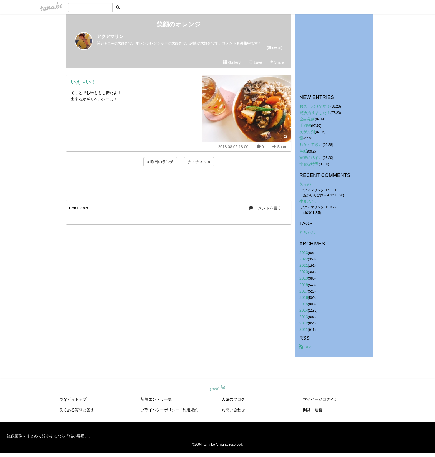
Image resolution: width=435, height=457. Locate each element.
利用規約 (190, 410)
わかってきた (311, 144)
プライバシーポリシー (160, 410)
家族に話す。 (311, 157)
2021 (303, 265)
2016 (303, 297)
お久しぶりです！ (314, 106)
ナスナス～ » (199, 161)
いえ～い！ (83, 82)
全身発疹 (307, 119)
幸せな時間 (309, 164)
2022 (303, 259)
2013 (303, 316)
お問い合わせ (233, 410)
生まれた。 (309, 201)
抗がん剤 (307, 132)
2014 (303, 310)
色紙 (303, 151)
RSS (305, 347)
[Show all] (274, 47)
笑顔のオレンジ (179, 24)
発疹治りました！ (314, 112)
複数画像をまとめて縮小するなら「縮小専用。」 (49, 436)
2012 (303, 323)
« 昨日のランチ (160, 161)
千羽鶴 (305, 125)
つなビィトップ (73, 399)
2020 (303, 272)
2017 (303, 291)
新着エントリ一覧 (156, 399)
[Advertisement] (178, 182)
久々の (305, 184)
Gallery (232, 62)
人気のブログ (233, 399)
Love (255, 62)
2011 (303, 329)
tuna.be (217, 388)
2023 (303, 252)
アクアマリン (110, 36)
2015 (303, 304)
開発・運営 (312, 410)
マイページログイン (320, 399)
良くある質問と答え (76, 410)
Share (277, 62)
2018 (303, 285)
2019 (303, 278)
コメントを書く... (267, 208)
